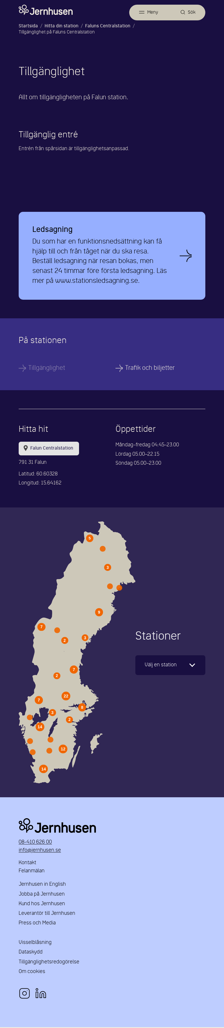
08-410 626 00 (35, 843)
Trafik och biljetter (150, 368)
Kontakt (27, 864)
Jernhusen (112, 826)
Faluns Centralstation (107, 26)
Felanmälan (32, 872)
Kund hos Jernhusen (42, 905)
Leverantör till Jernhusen (47, 914)
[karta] (170, 666)
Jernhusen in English (42, 885)
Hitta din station (61, 26)
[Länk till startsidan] (46, 10)
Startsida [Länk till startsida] (28, 26)
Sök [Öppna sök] (191, 12)
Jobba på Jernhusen (42, 895)
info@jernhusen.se (40, 851)
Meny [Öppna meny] (152, 12)
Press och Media (37, 924)
